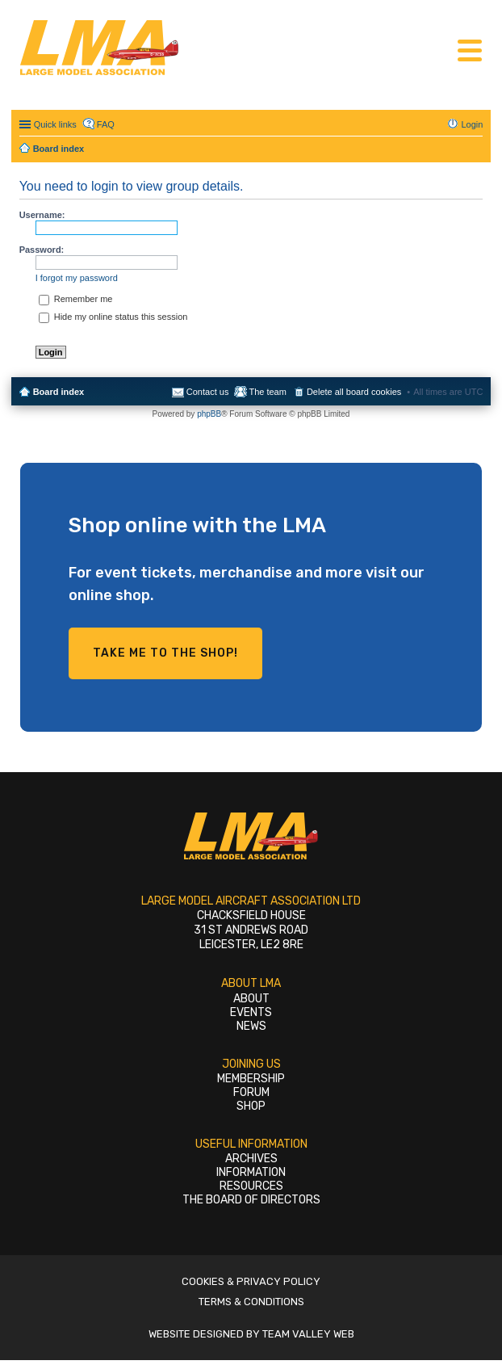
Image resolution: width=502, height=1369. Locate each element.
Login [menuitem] (472, 124)
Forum (251, 1092)
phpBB (209, 413)
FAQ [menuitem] (106, 124)
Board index (59, 392)
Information (251, 1172)
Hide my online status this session (113, 316)
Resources (251, 1186)
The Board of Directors (251, 1200)
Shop (251, 1106)
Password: (42, 249)
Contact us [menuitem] (207, 392)
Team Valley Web (308, 1334)
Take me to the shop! (165, 653)
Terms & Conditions (251, 1302)
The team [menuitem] (267, 392)
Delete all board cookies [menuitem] (354, 392)
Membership (251, 1079)
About (251, 999)
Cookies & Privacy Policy (251, 1281)
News (251, 1026)
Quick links (55, 124)
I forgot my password (77, 278)
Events (251, 1012)
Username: (42, 215)
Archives (251, 1158)
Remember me (76, 299)
